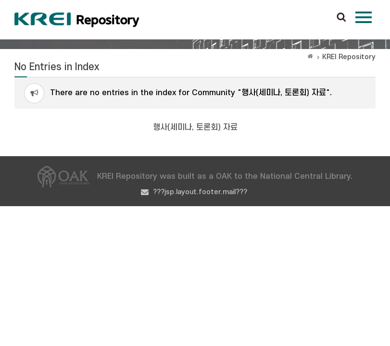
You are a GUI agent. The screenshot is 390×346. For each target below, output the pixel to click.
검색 (341, 18)
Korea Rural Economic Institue (76, 19)
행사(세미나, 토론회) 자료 (195, 127)
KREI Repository (349, 57)
